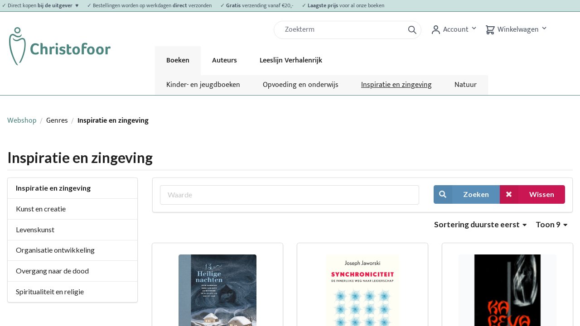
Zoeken (461, 194)
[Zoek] (343, 30)
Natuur (465, 85)
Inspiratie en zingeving (396, 85)
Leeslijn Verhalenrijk (291, 60)
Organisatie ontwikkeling (55, 249)
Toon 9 (551, 224)
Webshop (22, 121)
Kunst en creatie (41, 208)
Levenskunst (35, 229)
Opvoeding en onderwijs (300, 85)
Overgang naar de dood (52, 270)
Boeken (177, 60)
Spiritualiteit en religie (50, 291)
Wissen (527, 194)
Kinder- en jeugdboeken (203, 85)
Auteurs (224, 60)
